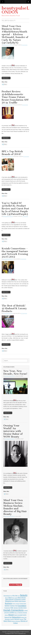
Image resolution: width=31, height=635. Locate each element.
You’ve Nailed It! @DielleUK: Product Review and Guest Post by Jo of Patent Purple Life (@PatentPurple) (15, 209)
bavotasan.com (22, 633)
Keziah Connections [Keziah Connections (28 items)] (14, 610)
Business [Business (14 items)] (8, 603)
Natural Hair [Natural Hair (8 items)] (8, 617)
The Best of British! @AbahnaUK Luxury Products (14, 308)
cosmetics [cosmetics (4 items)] (17, 603)
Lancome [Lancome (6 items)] (6, 612)
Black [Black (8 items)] (10, 597)
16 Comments (24, 313)
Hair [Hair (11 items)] (11, 608)
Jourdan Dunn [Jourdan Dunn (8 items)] (22, 607)
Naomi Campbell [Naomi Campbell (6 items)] (18, 615)
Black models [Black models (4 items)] (14, 597)
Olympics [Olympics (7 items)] (7, 619)
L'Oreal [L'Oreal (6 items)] (25, 610)
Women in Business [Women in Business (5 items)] (15, 621)
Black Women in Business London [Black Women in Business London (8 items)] (15, 599)
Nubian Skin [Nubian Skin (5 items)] (24, 617)
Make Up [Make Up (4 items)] (16, 612)
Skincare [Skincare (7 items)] (16, 619)
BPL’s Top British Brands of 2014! (12, 153)
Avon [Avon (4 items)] (19, 595)
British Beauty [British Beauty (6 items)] (22, 601)
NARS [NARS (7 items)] (24, 615)
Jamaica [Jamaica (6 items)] (16, 607)
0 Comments (24, 45)
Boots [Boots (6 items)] (12, 601)
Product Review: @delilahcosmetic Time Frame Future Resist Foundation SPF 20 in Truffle (15, 97)
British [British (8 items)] (16, 601)
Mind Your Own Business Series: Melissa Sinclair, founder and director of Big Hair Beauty (15, 507)
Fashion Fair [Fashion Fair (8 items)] (13, 605)
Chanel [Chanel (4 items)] (13, 603)
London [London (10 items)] (11, 612)
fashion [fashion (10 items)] (7, 606)
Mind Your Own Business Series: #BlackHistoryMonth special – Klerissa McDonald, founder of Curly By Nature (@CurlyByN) (15, 34)
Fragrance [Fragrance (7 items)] (7, 607)
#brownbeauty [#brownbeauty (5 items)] (7, 595)
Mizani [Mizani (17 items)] (11, 615)
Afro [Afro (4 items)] (11, 595)
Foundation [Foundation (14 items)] (22, 606)
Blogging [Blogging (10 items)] (8, 601)
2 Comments (23, 259)
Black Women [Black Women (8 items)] (22, 597)
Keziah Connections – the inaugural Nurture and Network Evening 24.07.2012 (15, 252)
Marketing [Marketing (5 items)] (20, 612)
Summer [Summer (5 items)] (21, 619)
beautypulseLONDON (15, 10)
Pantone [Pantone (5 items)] (12, 619)
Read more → (6, 78)
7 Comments (25, 216)
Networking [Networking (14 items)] (16, 617)
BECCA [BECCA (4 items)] (6, 597)
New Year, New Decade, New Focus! (15, 372)
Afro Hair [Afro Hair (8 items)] (14, 595)
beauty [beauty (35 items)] (23, 595)
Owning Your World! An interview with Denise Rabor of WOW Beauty (12, 431)
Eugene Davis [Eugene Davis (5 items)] (23, 603)
